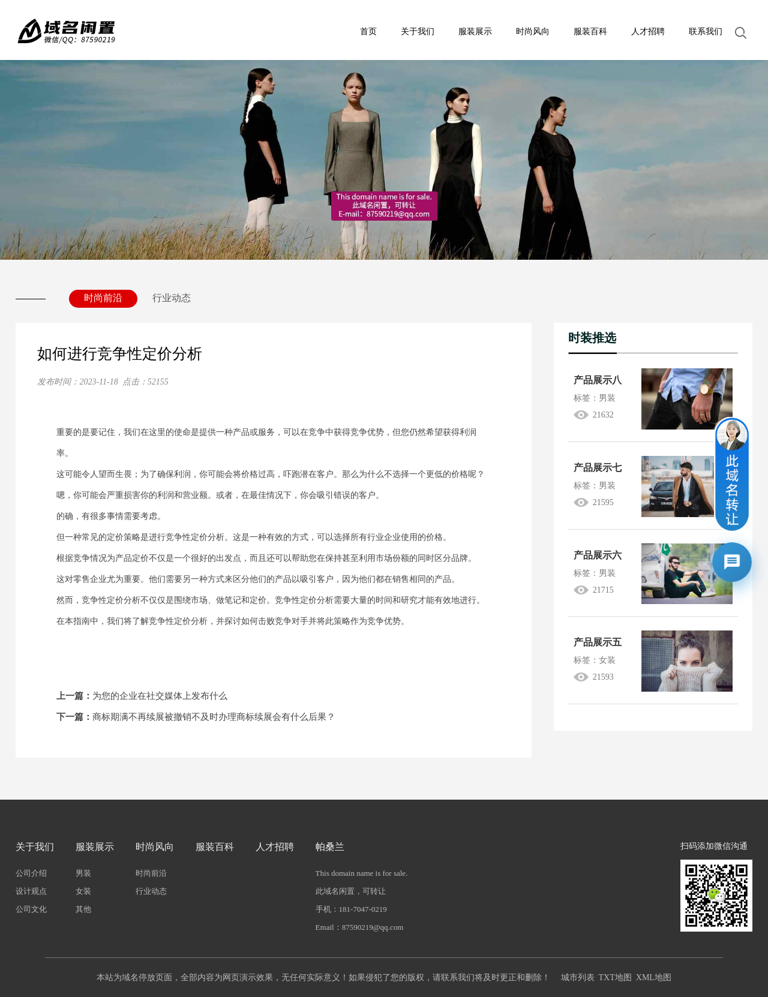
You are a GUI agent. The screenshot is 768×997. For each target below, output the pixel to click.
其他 (83, 909)
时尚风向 (533, 31)
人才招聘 (648, 31)
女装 (83, 891)
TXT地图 (615, 977)
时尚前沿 (103, 298)
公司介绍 (31, 873)
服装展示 (475, 31)
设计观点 (31, 891)
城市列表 (578, 977)
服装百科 (590, 31)
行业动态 (171, 298)
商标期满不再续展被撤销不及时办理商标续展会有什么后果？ (195, 717)
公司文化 (31, 909)
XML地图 (653, 977)
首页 (368, 31)
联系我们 (705, 31)
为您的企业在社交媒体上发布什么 (141, 696)
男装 (83, 873)
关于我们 (417, 31)
